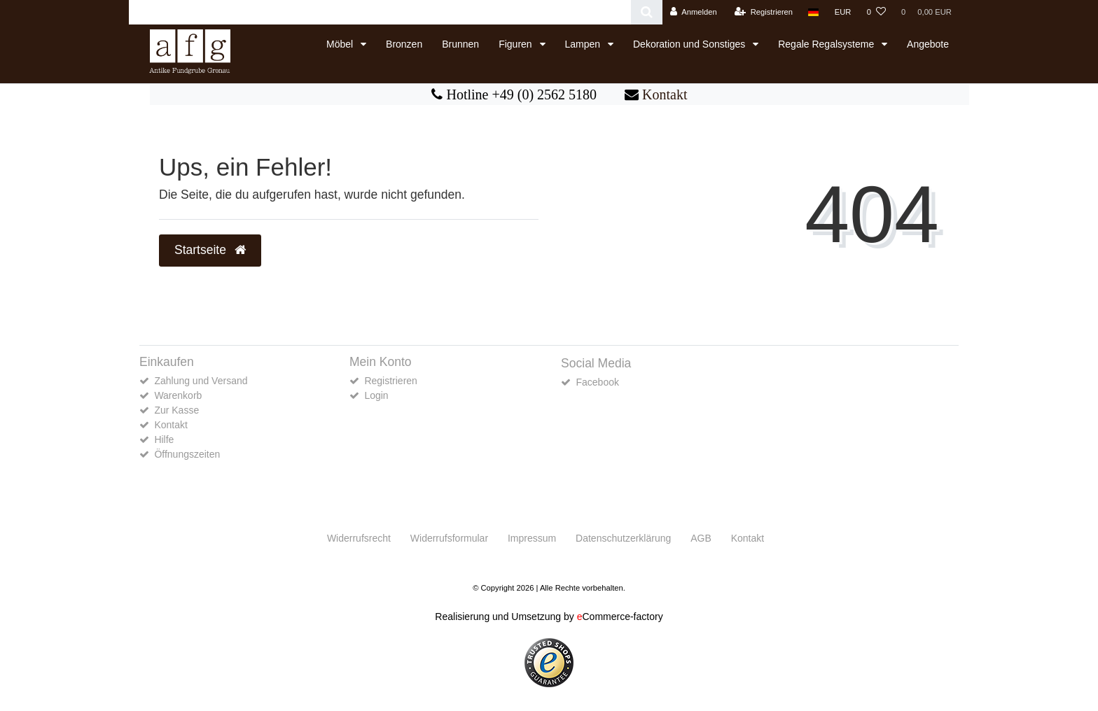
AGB (700, 538)
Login (376, 395)
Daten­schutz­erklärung (623, 538)
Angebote (928, 44)
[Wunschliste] (876, 12)
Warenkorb (178, 395)
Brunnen (460, 44)
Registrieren (390, 380)
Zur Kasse (176, 410)
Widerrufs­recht (359, 538)
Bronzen (404, 44)
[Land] (813, 12)
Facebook (597, 382)
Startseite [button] (210, 250)
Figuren (516, 44)
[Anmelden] (693, 12)
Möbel (341, 44)
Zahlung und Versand (200, 380)
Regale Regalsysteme (827, 44)
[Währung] (843, 12)
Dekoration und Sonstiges (690, 44)
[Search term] (380, 12)
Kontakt (664, 94)
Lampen (584, 44)
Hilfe (164, 439)
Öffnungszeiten (187, 454)
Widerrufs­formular (449, 538)
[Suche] (646, 12)
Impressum (532, 538)
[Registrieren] (763, 12)
